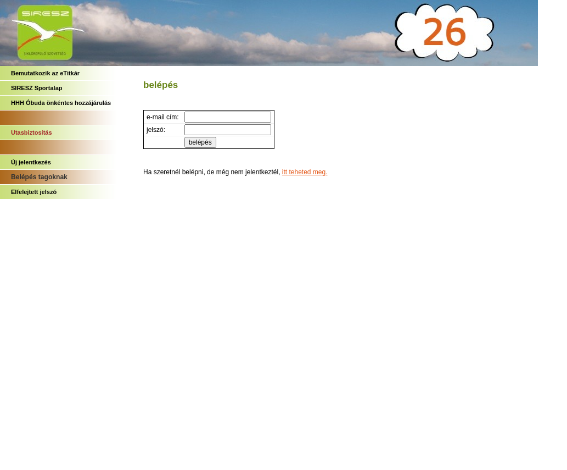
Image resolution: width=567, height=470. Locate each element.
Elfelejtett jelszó (34, 192)
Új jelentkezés (31, 162)
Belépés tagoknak (39, 177)
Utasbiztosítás (31, 132)
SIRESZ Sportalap (37, 88)
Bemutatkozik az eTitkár (45, 73)
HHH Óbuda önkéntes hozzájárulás (61, 102)
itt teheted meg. (305, 172)
